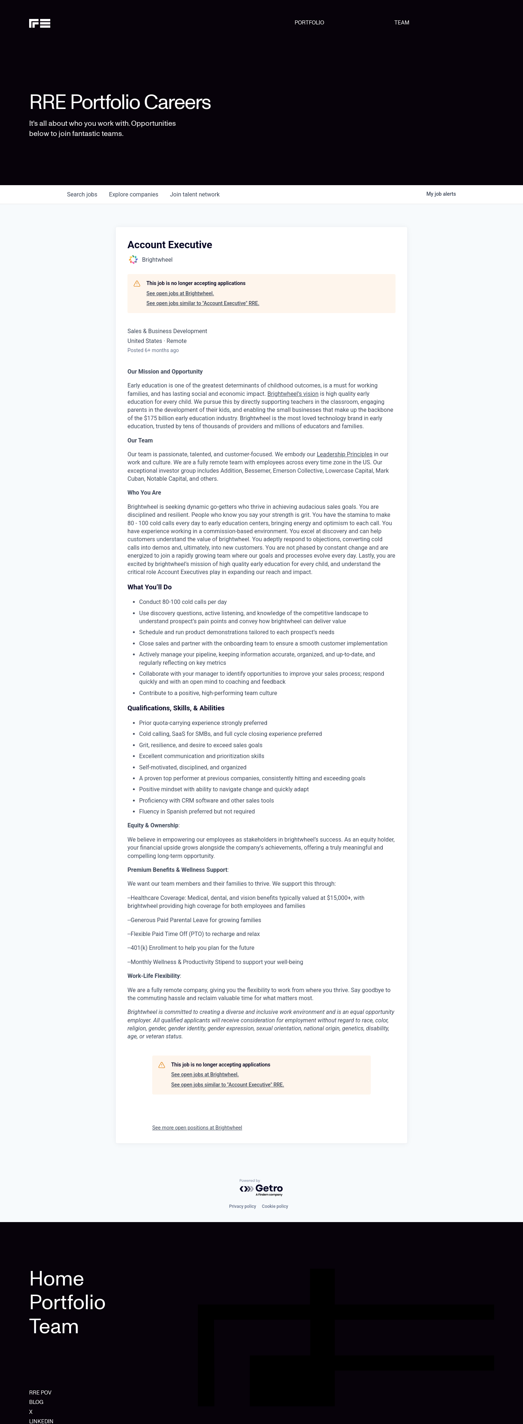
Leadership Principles (345, 454)
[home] (62, 22)
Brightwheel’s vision (292, 393)
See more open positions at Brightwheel (197, 1128)
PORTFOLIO (309, 22)
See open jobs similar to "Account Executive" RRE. (202, 303)
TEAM (401, 22)
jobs (82, 194)
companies (133, 194)
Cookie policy (275, 1206)
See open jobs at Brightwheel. (180, 293)
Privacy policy (242, 1206)
